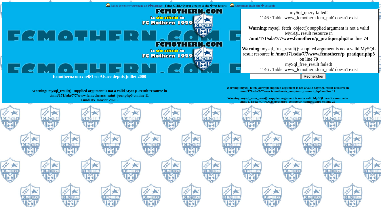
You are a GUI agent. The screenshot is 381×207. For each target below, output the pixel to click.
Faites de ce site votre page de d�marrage (134, 5)
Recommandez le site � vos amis (252, 5)
